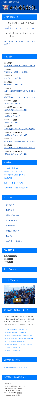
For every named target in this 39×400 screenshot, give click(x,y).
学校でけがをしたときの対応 (14, 175)
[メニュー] (36, 2)
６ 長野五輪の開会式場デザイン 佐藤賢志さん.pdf (18, 344)
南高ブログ (11, 236)
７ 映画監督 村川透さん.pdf (12, 347)
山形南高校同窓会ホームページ (15, 367)
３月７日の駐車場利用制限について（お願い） (21, 91)
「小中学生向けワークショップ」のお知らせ (20, 129)
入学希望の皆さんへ (13, 220)
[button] (6, 294)
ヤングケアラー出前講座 (13, 78)
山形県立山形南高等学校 (10, 2)
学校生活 (10, 210)
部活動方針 (8, 178)
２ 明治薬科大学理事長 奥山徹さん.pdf (15, 332)
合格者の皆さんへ (12, 226)
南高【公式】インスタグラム (14, 183)
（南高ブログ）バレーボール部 (15, 110)
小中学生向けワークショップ (14, 84)
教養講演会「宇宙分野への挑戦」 (16, 72)
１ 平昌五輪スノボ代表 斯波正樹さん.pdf (16, 329)
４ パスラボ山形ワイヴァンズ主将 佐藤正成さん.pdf (19, 338)
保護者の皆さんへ (13, 215)
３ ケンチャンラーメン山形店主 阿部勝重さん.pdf (18, 335)
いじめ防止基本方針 (11, 168)
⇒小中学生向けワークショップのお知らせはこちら (19, 42)
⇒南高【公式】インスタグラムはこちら (19, 28)
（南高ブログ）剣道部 (12, 103)
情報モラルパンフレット (13, 171)
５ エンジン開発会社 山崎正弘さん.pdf (15, 341)
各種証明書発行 (12, 231)
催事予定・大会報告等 (14, 241)
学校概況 (10, 205)
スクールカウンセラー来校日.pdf (16, 188)
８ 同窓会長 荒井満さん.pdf (12, 350)
